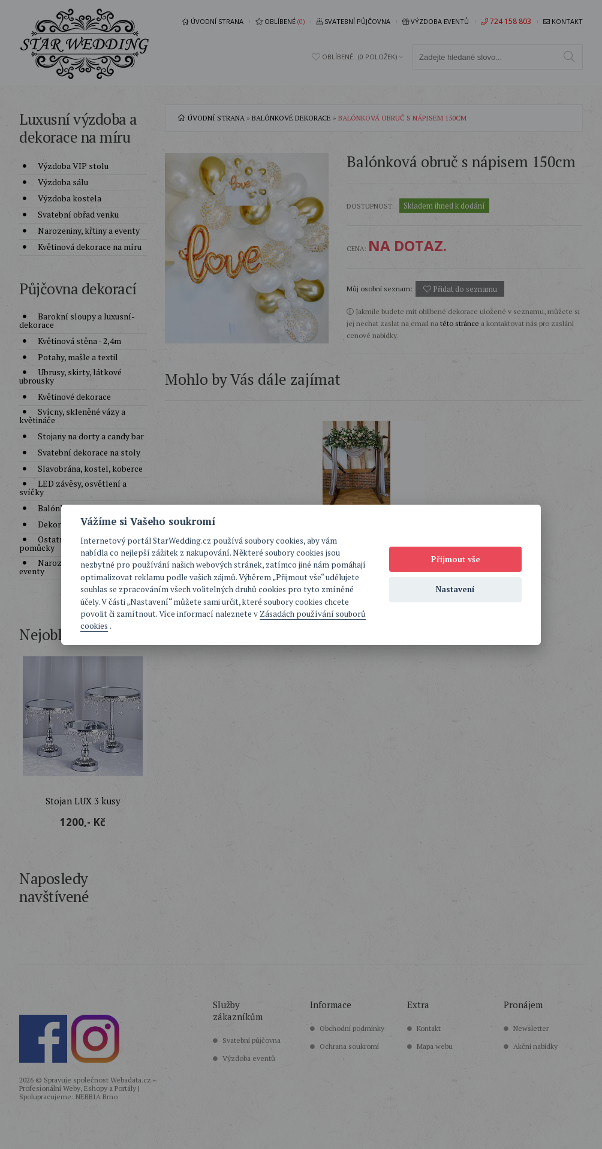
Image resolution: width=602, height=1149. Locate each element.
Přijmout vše (455, 559)
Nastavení (455, 589)
